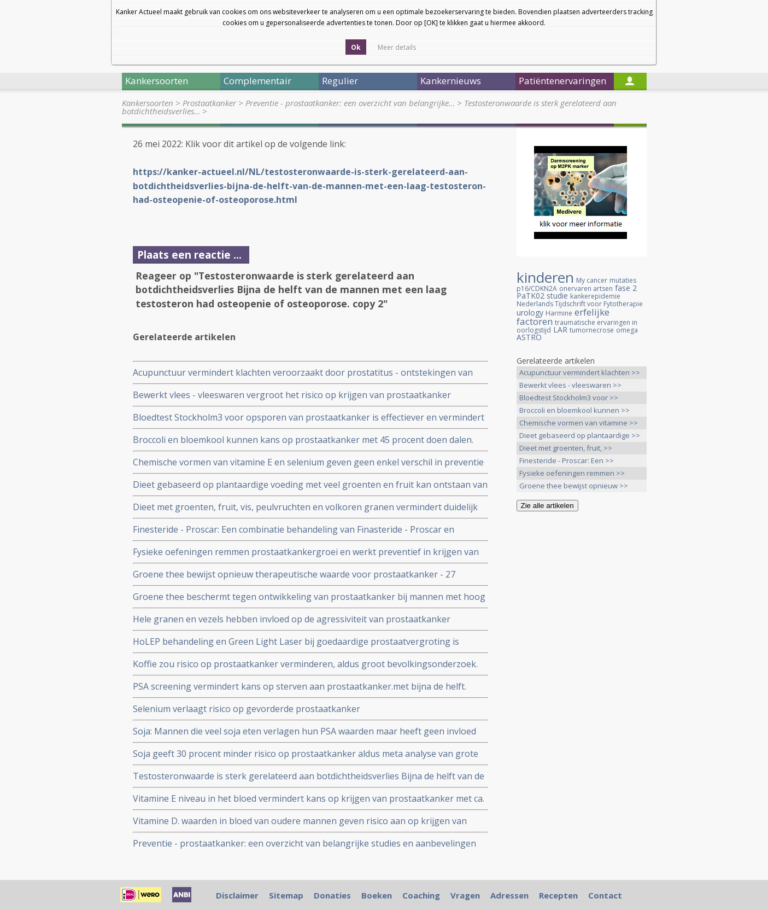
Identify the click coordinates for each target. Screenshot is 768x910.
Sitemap (286, 895)
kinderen (545, 277)
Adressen (509, 895)
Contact (605, 895)
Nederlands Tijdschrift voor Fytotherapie (580, 303)
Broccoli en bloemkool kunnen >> (574, 410)
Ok (356, 47)
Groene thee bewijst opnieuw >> (573, 486)
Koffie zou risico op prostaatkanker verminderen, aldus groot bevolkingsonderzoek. (305, 664)
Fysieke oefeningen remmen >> (572, 473)
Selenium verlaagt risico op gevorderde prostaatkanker (246, 709)
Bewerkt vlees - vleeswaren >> (570, 385)
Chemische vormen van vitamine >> (578, 423)
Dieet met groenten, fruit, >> (565, 448)
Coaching (421, 895)
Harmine (559, 313)
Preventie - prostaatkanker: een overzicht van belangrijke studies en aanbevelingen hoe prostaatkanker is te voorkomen (304, 843)
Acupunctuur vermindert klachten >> (579, 372)
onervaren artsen (586, 288)
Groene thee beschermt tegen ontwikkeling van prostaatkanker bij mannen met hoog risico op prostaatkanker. (309, 597)
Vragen (465, 895)
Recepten (558, 895)
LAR (560, 329)
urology (530, 312)
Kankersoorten (147, 102)
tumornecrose (592, 330)
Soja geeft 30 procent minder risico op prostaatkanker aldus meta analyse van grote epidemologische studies (305, 754)
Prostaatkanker (209, 102)
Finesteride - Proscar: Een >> (566, 460)
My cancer (591, 280)
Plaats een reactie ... (189, 254)
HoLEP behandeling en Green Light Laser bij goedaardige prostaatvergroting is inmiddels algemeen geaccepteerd (296, 641)
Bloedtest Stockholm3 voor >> (568, 397)
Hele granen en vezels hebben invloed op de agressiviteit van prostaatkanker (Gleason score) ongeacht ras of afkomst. (291, 619)
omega (627, 330)
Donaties (332, 895)
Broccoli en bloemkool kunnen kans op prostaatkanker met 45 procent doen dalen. (303, 440)
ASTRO (529, 337)
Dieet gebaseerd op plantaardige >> (579, 435)
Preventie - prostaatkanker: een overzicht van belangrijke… (350, 102)
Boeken (376, 895)
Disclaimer (237, 895)
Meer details (397, 47)
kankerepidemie (595, 296)
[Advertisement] (582, 692)
